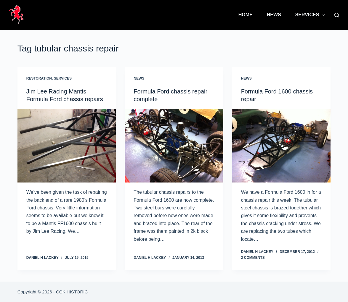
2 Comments (253, 258)
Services (311, 15)
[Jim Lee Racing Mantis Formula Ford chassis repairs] (66, 146)
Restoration (39, 78)
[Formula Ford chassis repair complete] (174, 146)
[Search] (336, 15)
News (274, 14)
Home (245, 14)
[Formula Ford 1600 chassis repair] (281, 146)
